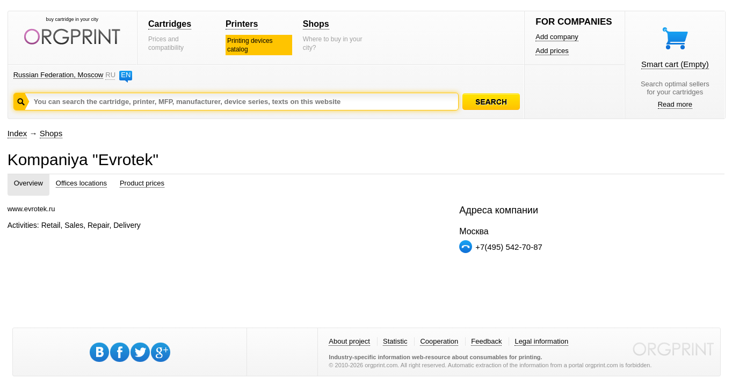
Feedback (486, 341)
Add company (556, 37)
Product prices (142, 183)
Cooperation (439, 341)
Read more (675, 104)
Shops (316, 23)
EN (126, 75)
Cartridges (169, 23)
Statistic (395, 341)
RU (110, 75)
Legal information (541, 341)
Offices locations (81, 183)
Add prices (551, 51)
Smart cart (675, 64)
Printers (242, 23)
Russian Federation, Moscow (58, 75)
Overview (28, 183)
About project (349, 341)
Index (17, 133)
